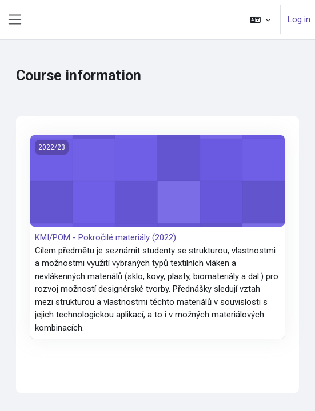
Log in (299, 19)
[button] (260, 19)
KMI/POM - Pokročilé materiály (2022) (105, 237)
